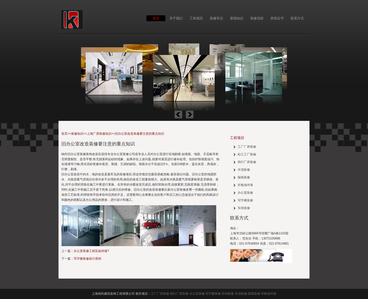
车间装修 (244, 208)
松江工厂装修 (247, 154)
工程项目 (196, 18)
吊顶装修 (244, 169)
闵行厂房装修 (247, 162)
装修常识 (216, 18)
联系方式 (297, 18)
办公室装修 (245, 192)
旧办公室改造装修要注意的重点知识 (139, 133)
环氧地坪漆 (245, 185)
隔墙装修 (244, 177)
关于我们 (176, 18)
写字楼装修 (245, 200)
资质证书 (277, 18)
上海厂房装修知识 (99, 133)
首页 (156, 18)
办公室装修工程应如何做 (90, 251)
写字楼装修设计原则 (87, 258)
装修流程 (256, 18)
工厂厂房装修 (247, 146)
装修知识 (77, 133)
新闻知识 (236, 18)
